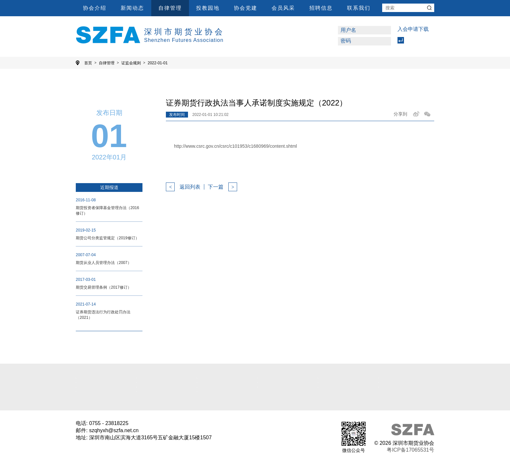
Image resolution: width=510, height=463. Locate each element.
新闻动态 (132, 8)
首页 (90, 63)
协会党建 (245, 8)
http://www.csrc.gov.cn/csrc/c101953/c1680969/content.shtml (235, 146)
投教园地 (208, 8)
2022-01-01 (158, 63)
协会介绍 (94, 8)
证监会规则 (133, 63)
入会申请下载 (413, 29)
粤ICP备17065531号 (410, 450)
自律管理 (170, 8)
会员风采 (283, 8)
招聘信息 (321, 8)
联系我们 (358, 8)
